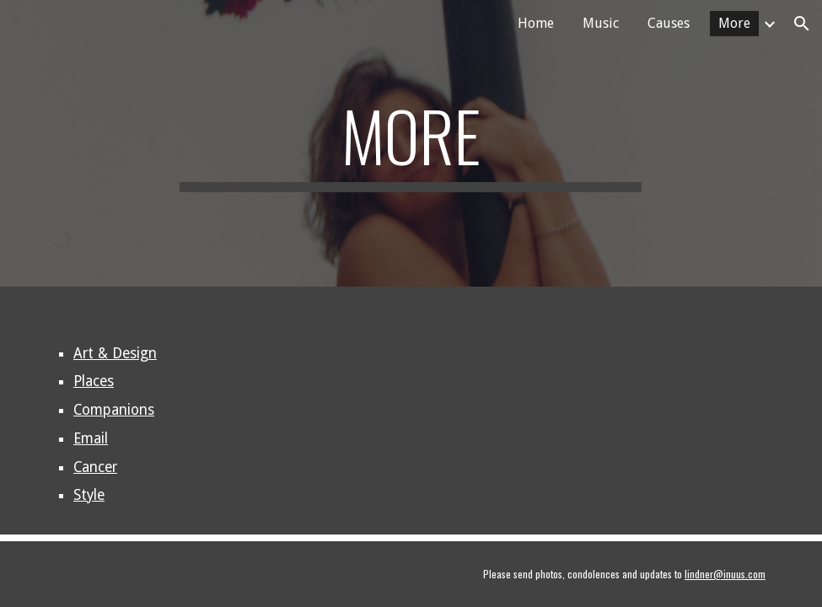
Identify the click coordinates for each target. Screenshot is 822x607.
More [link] (734, 23)
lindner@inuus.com (725, 574)
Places (93, 381)
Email (90, 438)
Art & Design (115, 353)
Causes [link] (668, 23)
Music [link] (601, 23)
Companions (113, 409)
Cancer (95, 467)
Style (89, 494)
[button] (802, 23)
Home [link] (536, 23)
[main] (410, 143)
